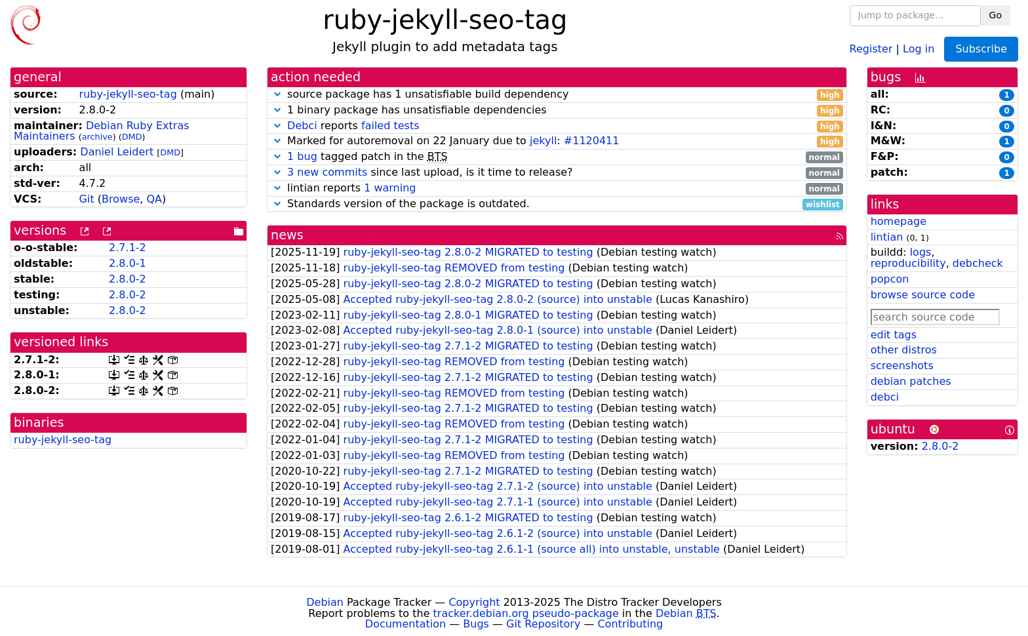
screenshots (902, 365)
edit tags (894, 334)
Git (86, 199)
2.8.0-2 (127, 279)
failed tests (390, 125)
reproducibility (908, 263)
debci (885, 397)
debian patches (911, 381)
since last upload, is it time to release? (557, 172)
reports (557, 126)
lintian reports (557, 188)
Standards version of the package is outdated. (557, 204)
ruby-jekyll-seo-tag (128, 94)
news (287, 235)
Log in (918, 48)
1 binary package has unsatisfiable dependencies (557, 110)
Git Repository (543, 624)
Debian (325, 602)
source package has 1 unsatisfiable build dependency (557, 94)
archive (97, 137)
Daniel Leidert (116, 152)
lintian (887, 237)
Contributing (630, 624)
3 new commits (327, 172)
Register (871, 48)
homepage (898, 221)
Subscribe (981, 49)
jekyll (543, 140)
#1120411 (592, 140)
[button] (277, 94)
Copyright (474, 602)
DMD (132, 137)
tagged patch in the (557, 157)
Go (995, 15)
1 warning (390, 188)
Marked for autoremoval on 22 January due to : (557, 141)
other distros (904, 350)
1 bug (302, 156)
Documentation (405, 624)
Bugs (476, 624)
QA (154, 199)
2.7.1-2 (127, 247)
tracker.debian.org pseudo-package (526, 613)
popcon (890, 279)
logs (921, 252)
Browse (121, 199)
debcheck (978, 263)
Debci (302, 125)
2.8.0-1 (127, 263)
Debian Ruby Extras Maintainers (101, 131)
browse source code (923, 294)
